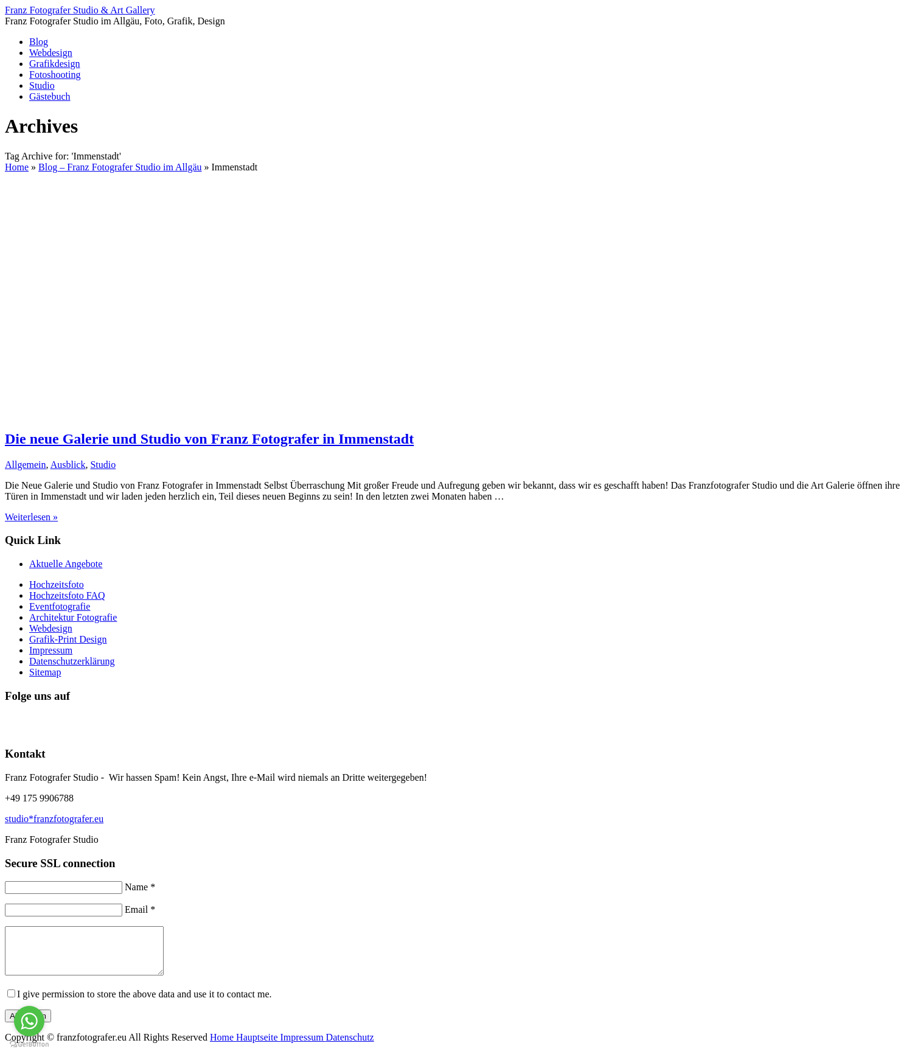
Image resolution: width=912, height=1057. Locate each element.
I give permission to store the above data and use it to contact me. (144, 1003)
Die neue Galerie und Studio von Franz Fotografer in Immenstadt (209, 439)
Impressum (50, 650)
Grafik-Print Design (68, 639)
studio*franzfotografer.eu (54, 819)
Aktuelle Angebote (65, 564)
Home (223, 1046)
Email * (140, 909)
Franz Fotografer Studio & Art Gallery (80, 10)
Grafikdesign (54, 63)
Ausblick (68, 464)
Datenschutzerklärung (71, 661)
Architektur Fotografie (73, 617)
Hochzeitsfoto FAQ (67, 595)
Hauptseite (258, 1046)
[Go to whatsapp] (29, 1021)
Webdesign (50, 52)
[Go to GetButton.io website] (29, 1044)
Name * (140, 887)
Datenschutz (350, 1046)
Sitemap (45, 672)
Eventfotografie (59, 606)
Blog (38, 42)
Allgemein (25, 464)
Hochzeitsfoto (56, 584)
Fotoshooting (54, 74)
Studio (42, 85)
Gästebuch (50, 96)
